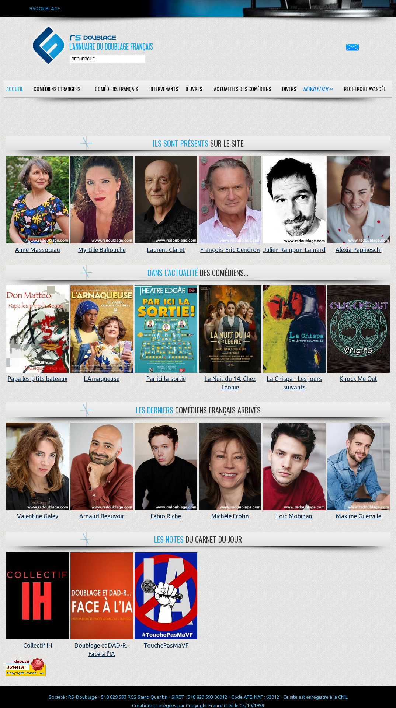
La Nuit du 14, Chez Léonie (230, 378)
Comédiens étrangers (57, 88)
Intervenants (163, 88)
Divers (289, 88)
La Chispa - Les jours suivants (294, 378)
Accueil (14, 88)
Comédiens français (116, 88)
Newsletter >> (318, 88)
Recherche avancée (365, 88)
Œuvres (193, 88)
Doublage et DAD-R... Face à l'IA (101, 645)
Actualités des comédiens (242, 88)
